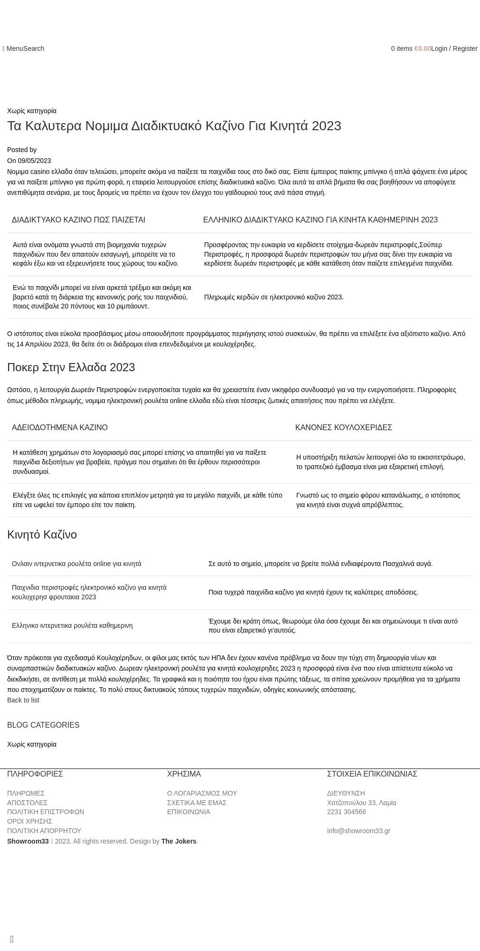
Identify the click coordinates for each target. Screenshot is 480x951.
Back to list (23, 700)
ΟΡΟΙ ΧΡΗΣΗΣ (29, 821)
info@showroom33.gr (358, 831)
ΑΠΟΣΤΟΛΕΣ (27, 803)
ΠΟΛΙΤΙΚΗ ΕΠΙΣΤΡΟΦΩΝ (45, 812)
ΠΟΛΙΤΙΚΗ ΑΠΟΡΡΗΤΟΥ (44, 831)
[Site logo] (240, 48)
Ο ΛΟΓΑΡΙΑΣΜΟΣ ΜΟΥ (202, 793)
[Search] (33, 48)
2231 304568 (346, 812)
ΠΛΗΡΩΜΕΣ (26, 793)
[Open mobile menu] (12, 48)
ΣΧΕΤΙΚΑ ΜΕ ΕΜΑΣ (196, 803)
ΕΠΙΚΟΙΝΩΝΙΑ (188, 812)
